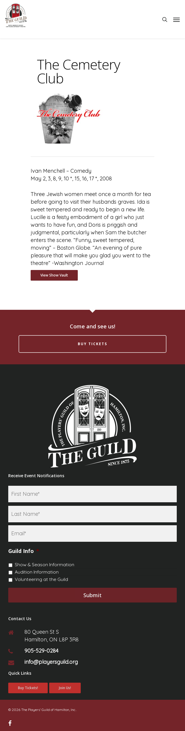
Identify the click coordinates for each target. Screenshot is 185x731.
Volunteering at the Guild (41, 579)
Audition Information (37, 572)
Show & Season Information (44, 564)
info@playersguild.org (51, 661)
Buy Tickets (92, 343)
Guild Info (23, 551)
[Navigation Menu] (176, 19)
